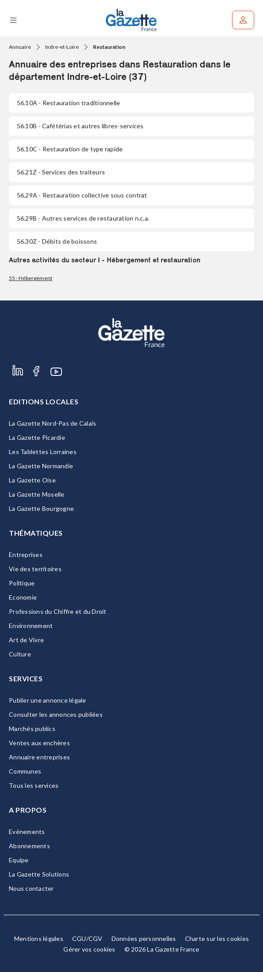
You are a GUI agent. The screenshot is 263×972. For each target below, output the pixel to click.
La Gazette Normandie (41, 466)
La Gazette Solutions (39, 874)
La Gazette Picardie (37, 437)
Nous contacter (31, 888)
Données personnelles (144, 938)
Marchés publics (32, 728)
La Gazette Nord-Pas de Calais (52, 423)
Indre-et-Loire (62, 46)
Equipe (19, 860)
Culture (20, 654)
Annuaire (20, 46)
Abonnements (29, 846)
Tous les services (33, 785)
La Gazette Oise (32, 480)
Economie (23, 597)
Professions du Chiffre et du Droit (58, 611)
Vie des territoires (35, 569)
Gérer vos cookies (89, 949)
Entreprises (26, 554)
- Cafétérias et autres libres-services (80, 126)
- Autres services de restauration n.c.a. (83, 218)
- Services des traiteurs (61, 172)
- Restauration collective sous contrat (82, 195)
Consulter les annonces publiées (56, 714)
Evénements (27, 831)
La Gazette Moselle (37, 494)
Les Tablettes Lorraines (43, 451)
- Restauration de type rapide (70, 149)
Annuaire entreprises (39, 757)
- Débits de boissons (57, 241)
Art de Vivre (26, 640)
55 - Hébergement (30, 278)
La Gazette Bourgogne (41, 508)
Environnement (31, 625)
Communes (25, 771)
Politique (22, 583)
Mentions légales (38, 938)
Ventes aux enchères (39, 743)
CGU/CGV (87, 938)
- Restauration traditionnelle (68, 103)
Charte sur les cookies (217, 938)
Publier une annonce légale (47, 700)
